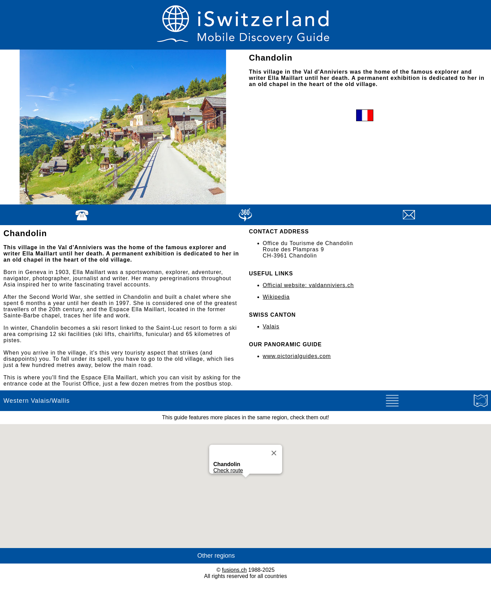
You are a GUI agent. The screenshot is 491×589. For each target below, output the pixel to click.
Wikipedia (276, 297)
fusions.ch (234, 570)
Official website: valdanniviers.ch (308, 285)
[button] (245, 483)
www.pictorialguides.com (297, 356)
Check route (228, 470)
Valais (271, 326)
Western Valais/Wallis (36, 400)
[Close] (274, 453)
